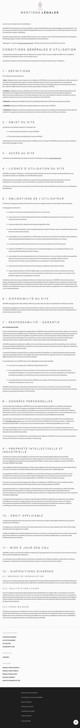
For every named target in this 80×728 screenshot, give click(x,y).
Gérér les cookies (26, 715)
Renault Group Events (11, 667)
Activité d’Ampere (9, 640)
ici (40, 438)
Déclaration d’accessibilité (29, 692)
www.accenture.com (26, 43)
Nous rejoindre (9, 677)
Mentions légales (26, 702)
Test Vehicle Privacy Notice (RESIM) (31, 697)
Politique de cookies (27, 706)
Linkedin (6, 657)
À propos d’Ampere (9, 637)
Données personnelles (28, 711)
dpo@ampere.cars (13, 421)
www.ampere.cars (55, 158)
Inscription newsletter (11, 680)
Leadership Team (9, 646)
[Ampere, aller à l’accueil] (40, 6)
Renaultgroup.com (10, 674)
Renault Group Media (11, 671)
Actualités (7, 643)
